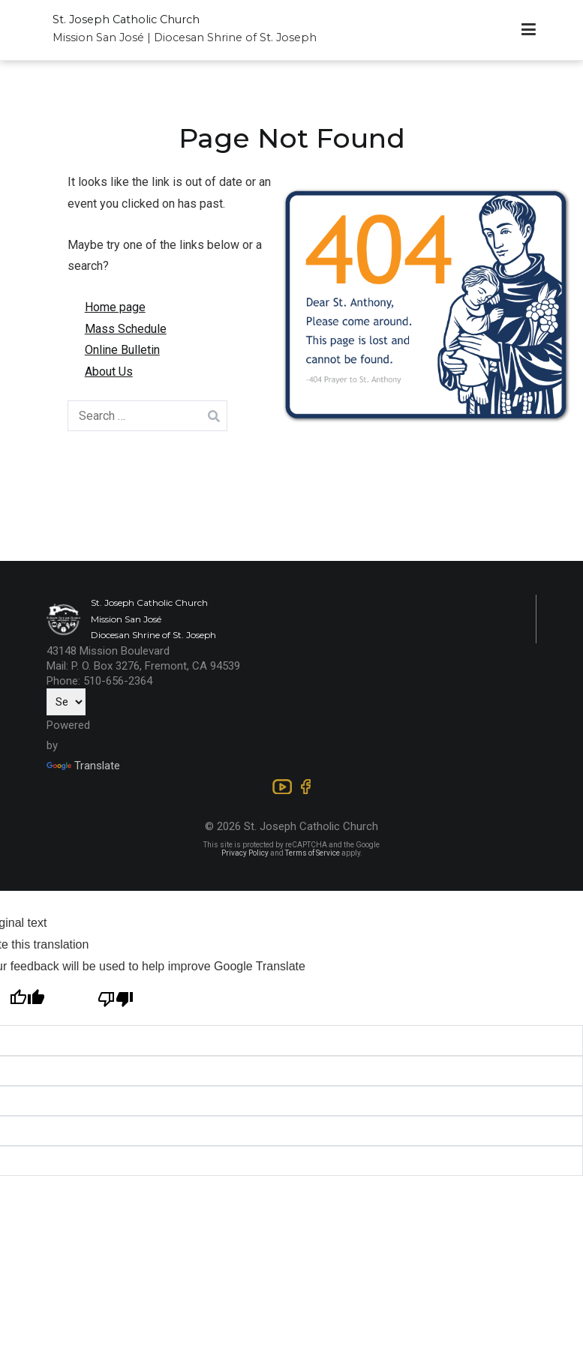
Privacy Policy (245, 853)
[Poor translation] (115, 1002)
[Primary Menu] (528, 30)
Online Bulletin (122, 350)
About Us (109, 371)
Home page (115, 307)
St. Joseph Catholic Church (126, 19)
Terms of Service (312, 853)
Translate (83, 765)
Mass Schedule (126, 329)
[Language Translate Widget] (66, 701)
